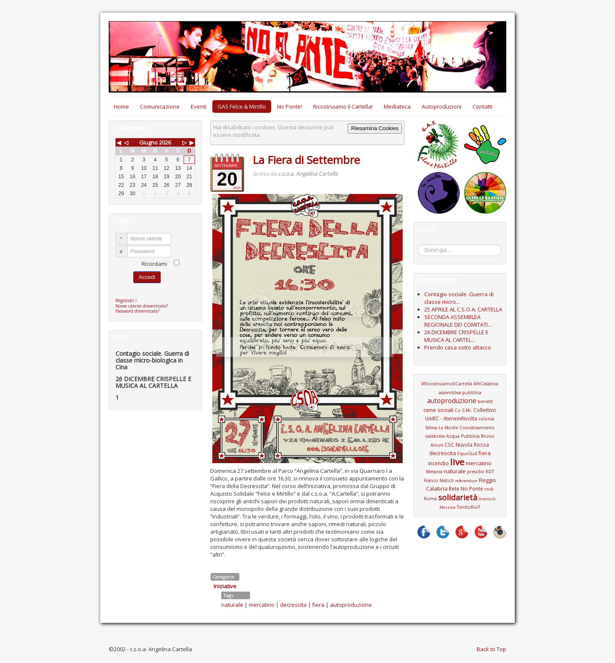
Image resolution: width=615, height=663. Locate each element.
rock (489, 489)
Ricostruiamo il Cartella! (343, 106)
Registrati (128, 300)
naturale (232, 604)
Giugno (148, 142)
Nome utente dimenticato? (141, 306)
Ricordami (154, 263)
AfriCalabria (485, 384)
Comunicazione (160, 106)
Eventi (198, 106)
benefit (485, 401)
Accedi (147, 277)
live (457, 462)
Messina (434, 472)
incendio (438, 463)
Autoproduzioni (441, 106)
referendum (466, 480)
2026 (165, 142)
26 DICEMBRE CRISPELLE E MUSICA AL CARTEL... (456, 336)
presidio (475, 472)
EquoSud (467, 453)
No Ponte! (289, 106)
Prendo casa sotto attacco (457, 347)
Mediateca (397, 106)
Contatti (482, 106)
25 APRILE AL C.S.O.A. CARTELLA (463, 309)
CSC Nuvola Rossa (467, 444)
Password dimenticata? (137, 311)
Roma (430, 499)
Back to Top (491, 649)
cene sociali (438, 410)
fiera (318, 604)
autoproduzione (351, 604)
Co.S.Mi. (463, 410)
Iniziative (225, 586)
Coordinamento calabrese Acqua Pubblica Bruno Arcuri (459, 436)
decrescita (293, 604)
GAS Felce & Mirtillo (241, 106)
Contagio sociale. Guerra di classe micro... (459, 298)
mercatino (262, 604)
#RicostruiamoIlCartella (446, 384)
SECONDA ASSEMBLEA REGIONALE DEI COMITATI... (457, 320)
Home (121, 106)
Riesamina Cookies (374, 128)
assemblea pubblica (460, 393)
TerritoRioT (468, 507)
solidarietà (457, 497)
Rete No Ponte (466, 488)
